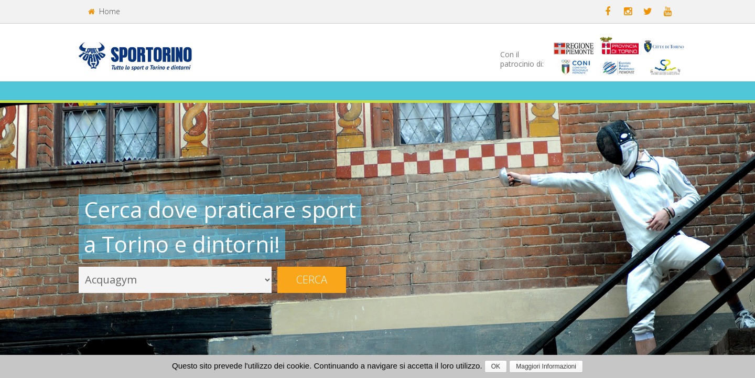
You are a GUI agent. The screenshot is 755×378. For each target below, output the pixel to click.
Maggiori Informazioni (546, 366)
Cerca (311, 279)
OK (495, 366)
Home (104, 11)
